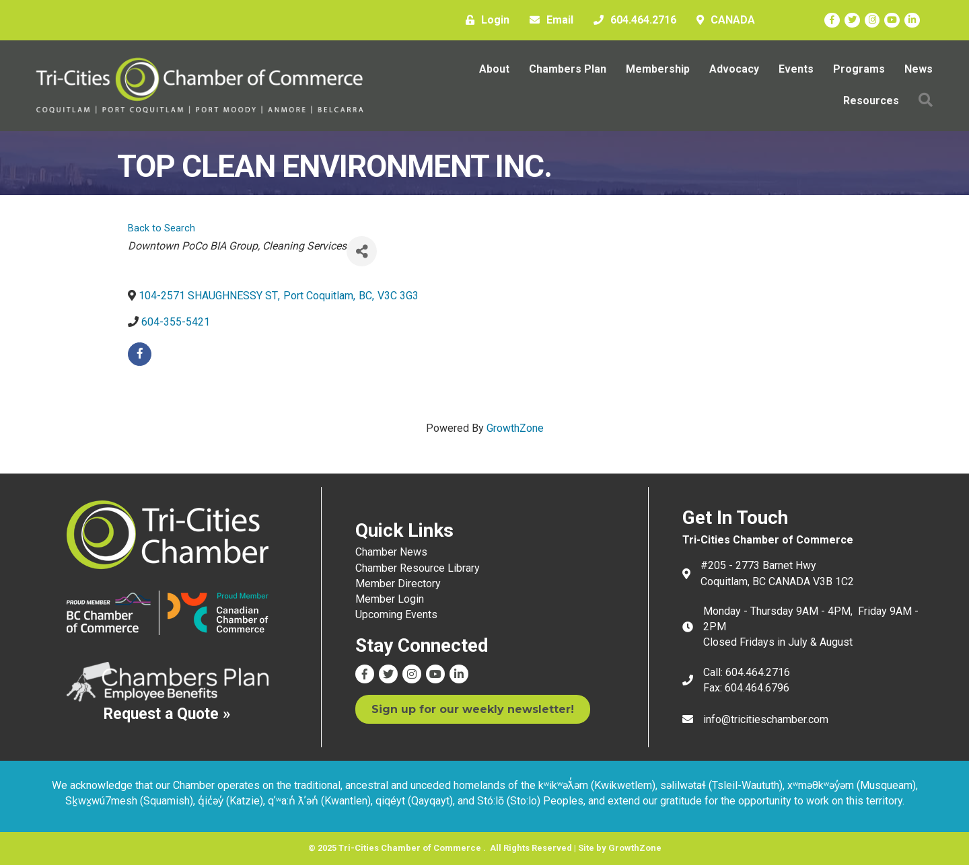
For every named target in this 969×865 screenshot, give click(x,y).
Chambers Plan (567, 69)
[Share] (362, 251)
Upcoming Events (396, 614)
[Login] (484, 20)
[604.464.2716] (631, 20)
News (918, 69)
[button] (925, 100)
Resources (871, 100)
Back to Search (161, 228)
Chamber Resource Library (417, 568)
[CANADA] (722, 20)
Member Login (389, 599)
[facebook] (139, 354)
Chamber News (391, 552)
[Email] (548, 20)
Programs (859, 69)
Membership (658, 69)
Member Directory (398, 583)
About (494, 69)
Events (796, 69)
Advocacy (734, 69)
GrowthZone (515, 428)
